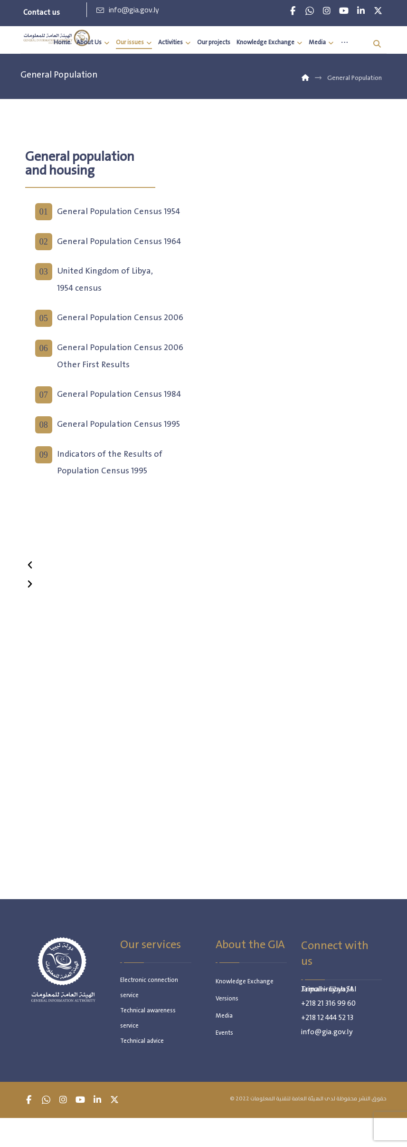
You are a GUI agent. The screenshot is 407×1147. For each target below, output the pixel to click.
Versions (227, 1001)
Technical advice (142, 1044)
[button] (292, 11)
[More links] (344, 43)
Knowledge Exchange (245, 984)
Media (224, 1018)
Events (224, 1035)
